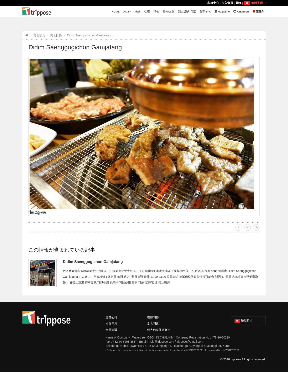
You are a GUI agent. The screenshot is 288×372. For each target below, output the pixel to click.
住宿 (146, 11)
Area (125, 11)
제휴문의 (111, 323)
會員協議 (111, 329)
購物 (155, 11)
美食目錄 (56, 35)
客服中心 (213, 3)
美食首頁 (39, 35)
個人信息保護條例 (158, 329)
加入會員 (227, 3)
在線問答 (153, 317)
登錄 (238, 3)
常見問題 (153, 323)
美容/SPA (204, 11)
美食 (137, 11)
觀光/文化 (168, 11)
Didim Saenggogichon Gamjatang (88, 35)
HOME (114, 11)
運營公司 (111, 317)
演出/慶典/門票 (186, 11)
